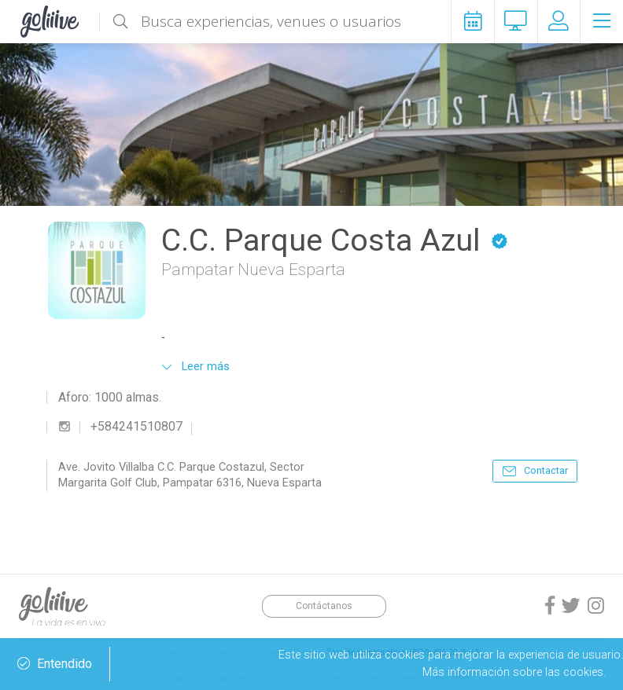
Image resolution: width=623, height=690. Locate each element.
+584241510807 (136, 426)
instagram (64, 426)
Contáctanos (324, 605)
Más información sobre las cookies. (514, 672)
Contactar (546, 470)
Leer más (206, 366)
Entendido (54, 664)
